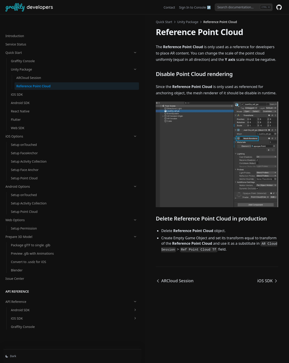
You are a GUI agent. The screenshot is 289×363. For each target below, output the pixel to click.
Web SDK (17, 118)
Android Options (27, 177)
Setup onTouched (24, 135)
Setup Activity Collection (28, 152)
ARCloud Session (28, 64)
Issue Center (14, 274)
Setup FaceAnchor (24, 144)
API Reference (27, 297)
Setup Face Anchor (25, 160)
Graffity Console (23, 47)
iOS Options (27, 127)
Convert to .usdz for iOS (28, 257)
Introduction (14, 22)
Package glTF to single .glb (30, 236)
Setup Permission (24, 219)
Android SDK (20, 93)
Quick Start (27, 38)
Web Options (27, 211)
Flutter (16, 110)
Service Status (15, 30)
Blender (17, 265)
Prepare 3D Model (27, 227)
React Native (20, 102)
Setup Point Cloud (24, 169)
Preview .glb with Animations (23, 246)
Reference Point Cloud (28, 74)
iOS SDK (17, 85)
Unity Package (30, 55)
